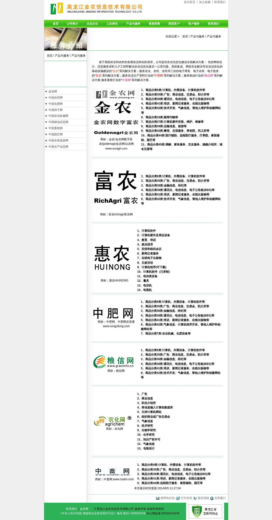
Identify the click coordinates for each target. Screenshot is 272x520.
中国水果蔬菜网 (58, 140)
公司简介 (72, 23)
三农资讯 (112, 23)
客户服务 (194, 23)
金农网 (53, 91)
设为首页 (189, 2)
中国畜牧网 (56, 128)
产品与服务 (133, 23)
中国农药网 (56, 97)
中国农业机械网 (58, 116)
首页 (55, 23)
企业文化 (92, 23)
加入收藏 (204, 2)
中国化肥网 (56, 103)
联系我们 (220, 2)
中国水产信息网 (58, 146)
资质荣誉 (154, 23)
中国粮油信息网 (58, 122)
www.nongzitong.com (116, 326)
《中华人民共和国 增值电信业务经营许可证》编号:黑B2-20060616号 (102, 513)
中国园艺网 (56, 134)
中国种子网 (56, 110)
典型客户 (174, 23)
